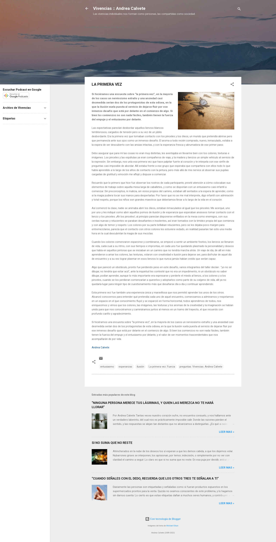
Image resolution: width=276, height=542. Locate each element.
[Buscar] (239, 9)
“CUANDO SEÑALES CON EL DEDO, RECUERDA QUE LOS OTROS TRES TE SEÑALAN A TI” (155, 478)
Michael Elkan (172, 526)
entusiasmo (107, 366)
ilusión (140, 366)
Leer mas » (226, 431)
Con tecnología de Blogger (163, 519)
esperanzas (125, 366)
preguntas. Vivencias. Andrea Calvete (201, 366)
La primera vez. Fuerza (162, 366)
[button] (232, 85)
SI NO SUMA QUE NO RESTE (112, 443)
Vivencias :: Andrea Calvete (119, 8)
